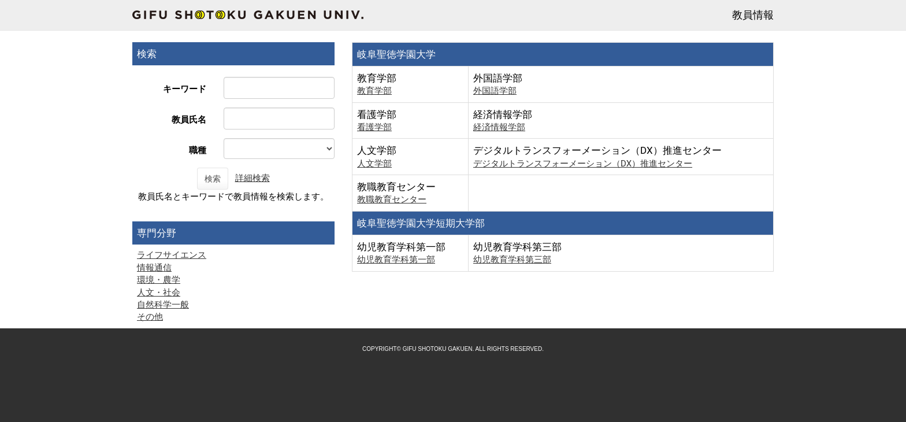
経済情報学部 (499, 127)
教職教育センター (391, 199)
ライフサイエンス (171, 255)
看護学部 (374, 127)
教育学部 (374, 91)
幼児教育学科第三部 (512, 259)
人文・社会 (158, 292)
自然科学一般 (163, 304)
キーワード (184, 89)
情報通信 (154, 267)
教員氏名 (189, 119)
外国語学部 (495, 91)
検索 (213, 178)
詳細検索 (252, 178)
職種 (197, 150)
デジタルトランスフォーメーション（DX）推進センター (582, 163)
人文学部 (374, 163)
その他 (150, 317)
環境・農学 (158, 280)
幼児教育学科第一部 (396, 259)
